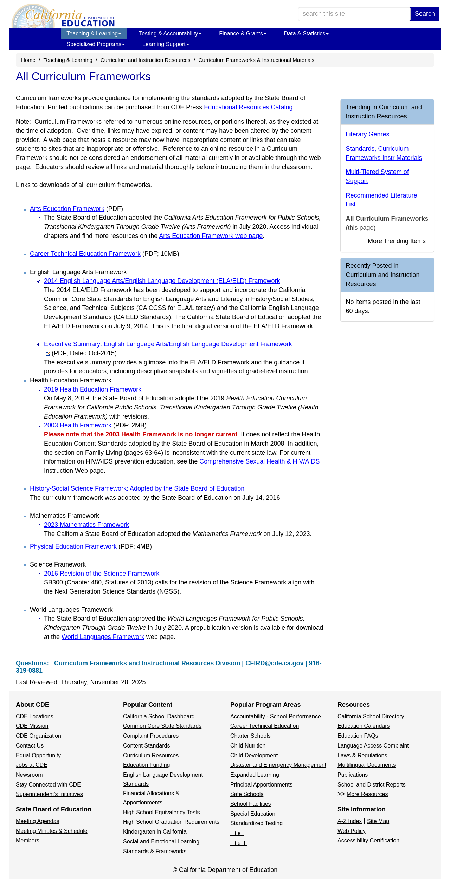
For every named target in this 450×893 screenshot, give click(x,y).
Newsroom (29, 775)
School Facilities (250, 804)
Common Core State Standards (162, 726)
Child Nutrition (247, 746)
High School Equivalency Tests (161, 812)
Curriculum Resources (151, 755)
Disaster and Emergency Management (278, 765)
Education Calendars (364, 726)
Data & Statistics (306, 34)
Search (425, 13)
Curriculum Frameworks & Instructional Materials (256, 60)
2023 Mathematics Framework (86, 524)
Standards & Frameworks (155, 851)
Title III (238, 843)
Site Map (378, 821)
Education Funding (146, 765)
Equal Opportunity (38, 755)
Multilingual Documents (367, 765)
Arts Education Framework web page (211, 235)
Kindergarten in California (155, 832)
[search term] (354, 14)
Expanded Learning (254, 775)
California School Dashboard (159, 716)
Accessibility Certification (368, 840)
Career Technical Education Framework (104, 253)
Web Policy (352, 831)
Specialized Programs (95, 44)
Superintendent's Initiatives (49, 794)
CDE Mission (32, 726)
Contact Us (30, 746)
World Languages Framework (103, 636)
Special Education (252, 814)
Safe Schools (246, 794)
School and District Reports (372, 785)
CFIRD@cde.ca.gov (274, 663)
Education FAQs (358, 736)
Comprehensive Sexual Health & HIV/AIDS (259, 461)
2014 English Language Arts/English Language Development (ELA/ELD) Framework (162, 280)
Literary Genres (368, 134)
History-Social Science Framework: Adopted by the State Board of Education (137, 488)
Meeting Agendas (37, 821)
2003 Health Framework (95, 425)
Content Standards (146, 746)
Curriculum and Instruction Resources (146, 60)
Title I (237, 833)
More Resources (367, 794)
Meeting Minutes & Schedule (52, 831)
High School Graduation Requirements (171, 822)
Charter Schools (250, 736)
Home (28, 60)
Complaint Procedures (151, 736)
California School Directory (371, 716)
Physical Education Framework (91, 546)
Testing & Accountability (170, 34)
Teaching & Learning (93, 34)
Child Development (254, 755)
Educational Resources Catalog (248, 107)
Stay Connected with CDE (48, 785)
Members (27, 840)
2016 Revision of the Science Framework (101, 573)
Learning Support (165, 44)
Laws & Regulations (362, 755)
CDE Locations (34, 716)
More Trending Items (397, 241)
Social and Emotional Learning (161, 842)
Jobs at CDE (31, 765)
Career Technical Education (264, 726)
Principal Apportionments (261, 785)
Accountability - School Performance (275, 716)
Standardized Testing (256, 823)
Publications (353, 775)
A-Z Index (350, 821)
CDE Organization (38, 736)
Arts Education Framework (76, 208)
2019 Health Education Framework (92, 389)
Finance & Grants (242, 34)
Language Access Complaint (373, 746)
